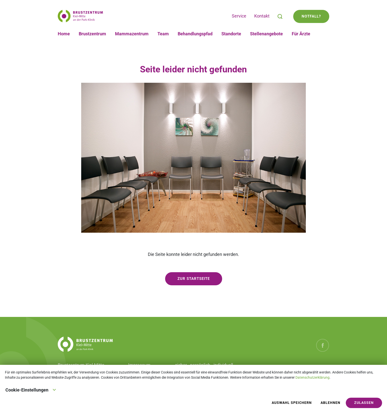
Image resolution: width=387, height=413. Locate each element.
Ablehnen (330, 403)
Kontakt (262, 16)
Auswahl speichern (292, 403)
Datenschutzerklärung (312, 377)
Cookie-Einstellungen (30, 389)
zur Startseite (193, 278)
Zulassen (364, 403)
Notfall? (311, 16)
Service (239, 16)
